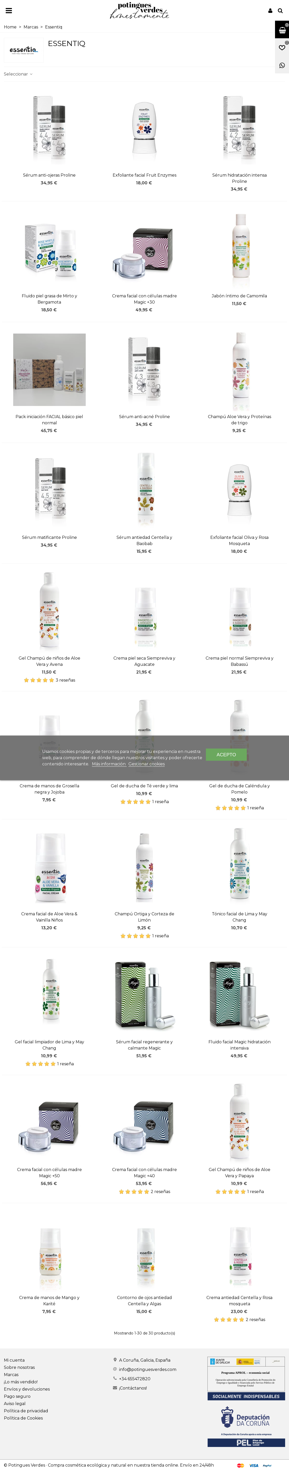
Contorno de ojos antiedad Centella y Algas (144, 1300)
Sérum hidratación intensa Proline (239, 178)
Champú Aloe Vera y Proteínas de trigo (239, 419)
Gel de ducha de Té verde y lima (144, 785)
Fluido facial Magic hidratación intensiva (239, 1045)
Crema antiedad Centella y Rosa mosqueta (239, 1300)
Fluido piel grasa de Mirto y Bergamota (49, 299)
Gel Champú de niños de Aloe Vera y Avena (49, 661)
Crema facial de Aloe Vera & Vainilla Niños (49, 917)
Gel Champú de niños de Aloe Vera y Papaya (239, 1172)
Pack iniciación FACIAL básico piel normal (49, 419)
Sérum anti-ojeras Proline (49, 175)
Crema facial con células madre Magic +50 (49, 1172)
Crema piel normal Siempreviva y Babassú (239, 661)
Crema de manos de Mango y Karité (49, 1300)
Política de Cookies (23, 1418)
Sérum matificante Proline (49, 537)
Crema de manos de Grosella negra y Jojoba (49, 789)
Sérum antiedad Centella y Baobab (144, 540)
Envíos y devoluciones (27, 1389)
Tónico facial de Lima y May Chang (239, 917)
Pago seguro (17, 1396)
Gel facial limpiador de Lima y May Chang (49, 1045)
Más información (109, 763)
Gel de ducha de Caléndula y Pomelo (239, 789)
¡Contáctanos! (133, 1388)
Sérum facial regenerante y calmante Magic (144, 1045)
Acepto (226, 754)
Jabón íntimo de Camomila (239, 295)
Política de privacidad (26, 1410)
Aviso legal (15, 1403)
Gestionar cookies (146, 763)
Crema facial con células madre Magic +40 (144, 1172)
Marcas (11, 1374)
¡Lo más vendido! (21, 1381)
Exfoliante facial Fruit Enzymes (144, 175)
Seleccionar (18, 74)
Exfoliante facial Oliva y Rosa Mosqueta (239, 540)
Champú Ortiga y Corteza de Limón (144, 917)
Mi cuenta (14, 1360)
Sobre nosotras (19, 1367)
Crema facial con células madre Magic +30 (144, 299)
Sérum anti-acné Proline (144, 416)
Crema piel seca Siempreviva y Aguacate (144, 661)
